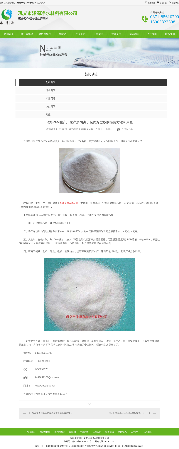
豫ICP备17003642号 (82, 441)
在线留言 (151, 3)
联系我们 (175, 3)
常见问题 (163, 3)
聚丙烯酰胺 (45, 34)
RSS (107, 441)
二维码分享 (127, 129)
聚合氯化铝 (27, 34)
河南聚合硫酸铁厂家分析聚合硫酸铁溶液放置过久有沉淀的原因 (54, 413)
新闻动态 (134, 34)
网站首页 (9, 34)
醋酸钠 (62, 34)
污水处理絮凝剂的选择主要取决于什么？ (128, 413)
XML (112, 441)
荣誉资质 (116, 34)
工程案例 (98, 34)
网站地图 (99, 441)
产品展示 (80, 34)
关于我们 (152, 34)
